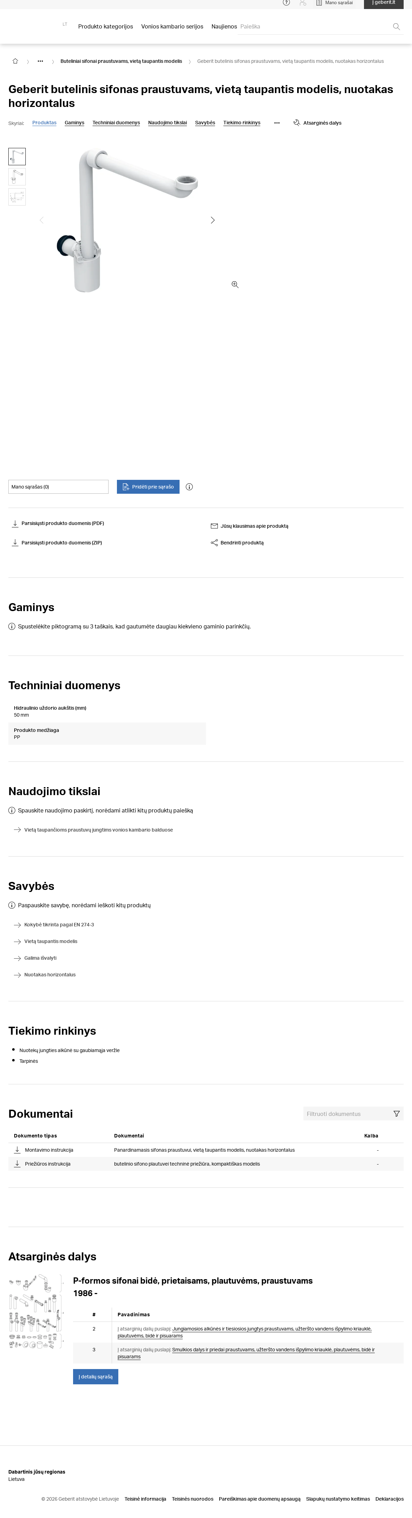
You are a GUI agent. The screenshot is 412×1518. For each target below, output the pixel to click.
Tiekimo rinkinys (241, 122)
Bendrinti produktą (237, 542)
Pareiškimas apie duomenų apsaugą (260, 1482)
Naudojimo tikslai (167, 122)
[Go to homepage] (15, 61)
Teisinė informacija (145, 1482)
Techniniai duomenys (116, 122)
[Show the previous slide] (41, 220)
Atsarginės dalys (317, 122)
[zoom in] (235, 284)
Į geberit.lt (383, 7)
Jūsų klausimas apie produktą (249, 526)
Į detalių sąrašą (96, 1360)
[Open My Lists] (334, 7)
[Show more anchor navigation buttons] (277, 123)
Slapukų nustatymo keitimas (338, 1482)
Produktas (44, 122)
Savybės (205, 122)
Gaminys (74, 122)
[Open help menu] (286, 7)
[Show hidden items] (40, 61)
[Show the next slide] (213, 220)
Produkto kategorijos (105, 31)
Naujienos (224, 31)
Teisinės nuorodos (192, 1482)
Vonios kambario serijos (172, 31)
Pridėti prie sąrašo (148, 486)
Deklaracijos (389, 1482)
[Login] (303, 7)
